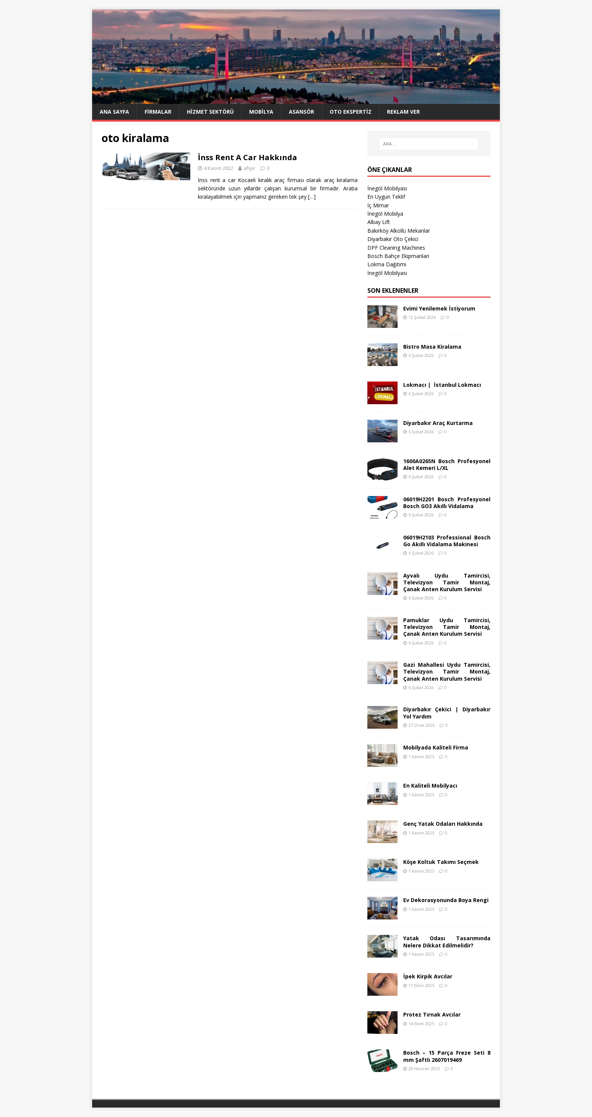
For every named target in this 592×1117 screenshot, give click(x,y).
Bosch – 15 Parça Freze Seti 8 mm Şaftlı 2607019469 (446, 1056)
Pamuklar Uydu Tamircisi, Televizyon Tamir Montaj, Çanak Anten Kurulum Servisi (446, 626)
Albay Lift (378, 222)
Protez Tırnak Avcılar (432, 1014)
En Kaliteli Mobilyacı (430, 785)
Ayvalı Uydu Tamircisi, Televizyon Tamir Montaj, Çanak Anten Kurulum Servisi (446, 582)
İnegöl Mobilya (385, 213)
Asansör (301, 111)
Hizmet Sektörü (210, 111)
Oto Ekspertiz (351, 111)
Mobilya (261, 111)
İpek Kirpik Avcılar (427, 976)
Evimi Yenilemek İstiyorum (439, 308)
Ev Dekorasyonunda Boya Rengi (446, 900)
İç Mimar (378, 205)
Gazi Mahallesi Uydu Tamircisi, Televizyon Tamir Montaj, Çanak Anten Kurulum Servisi (446, 671)
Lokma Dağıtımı (386, 264)
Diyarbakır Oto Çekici (392, 239)
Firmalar (158, 111)
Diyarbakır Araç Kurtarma (438, 422)
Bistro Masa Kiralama (432, 346)
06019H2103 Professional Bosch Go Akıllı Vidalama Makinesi (446, 541)
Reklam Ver (403, 111)
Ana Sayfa (114, 111)
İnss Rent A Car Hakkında (247, 157)
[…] (312, 196)
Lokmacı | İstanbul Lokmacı (442, 384)
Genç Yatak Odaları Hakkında (443, 823)
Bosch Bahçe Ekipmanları (398, 256)
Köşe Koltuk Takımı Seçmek (441, 861)
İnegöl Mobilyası (387, 188)
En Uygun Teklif (386, 196)
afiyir (249, 168)
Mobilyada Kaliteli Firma (435, 747)
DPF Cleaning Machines (396, 247)
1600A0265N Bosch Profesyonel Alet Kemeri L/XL (446, 464)
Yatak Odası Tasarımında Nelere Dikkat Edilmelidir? (446, 942)
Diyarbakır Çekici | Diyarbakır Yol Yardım (446, 713)
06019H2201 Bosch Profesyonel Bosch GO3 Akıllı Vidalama (446, 503)
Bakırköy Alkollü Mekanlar (398, 230)
